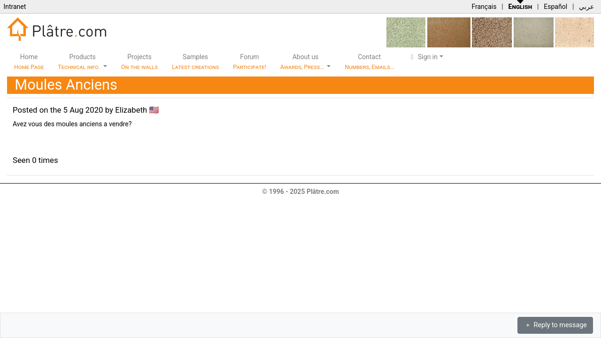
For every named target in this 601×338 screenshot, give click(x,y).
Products (79, 61)
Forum (249, 61)
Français (483, 6)
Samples (195, 61)
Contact (369, 61)
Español (555, 6)
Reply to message (555, 325)
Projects (139, 61)
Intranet (14, 6)
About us (302, 61)
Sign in (423, 57)
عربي (586, 6)
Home (29, 61)
